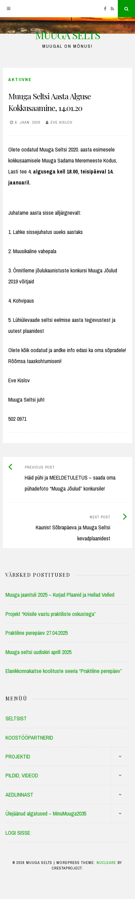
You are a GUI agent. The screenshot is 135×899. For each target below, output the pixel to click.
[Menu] (8, 8)
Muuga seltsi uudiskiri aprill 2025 (38, 652)
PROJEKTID (17, 756)
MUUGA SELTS (67, 35)
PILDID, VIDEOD (21, 775)
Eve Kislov (61, 122)
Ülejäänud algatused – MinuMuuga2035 (45, 813)
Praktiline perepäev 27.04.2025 (36, 633)
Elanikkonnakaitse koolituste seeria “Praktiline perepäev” (63, 671)
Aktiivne (20, 79)
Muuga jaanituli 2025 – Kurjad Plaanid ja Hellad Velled (59, 594)
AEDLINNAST (19, 794)
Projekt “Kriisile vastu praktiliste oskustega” (50, 614)
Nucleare (106, 862)
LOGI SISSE (17, 832)
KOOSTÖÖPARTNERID (29, 737)
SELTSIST (16, 718)
